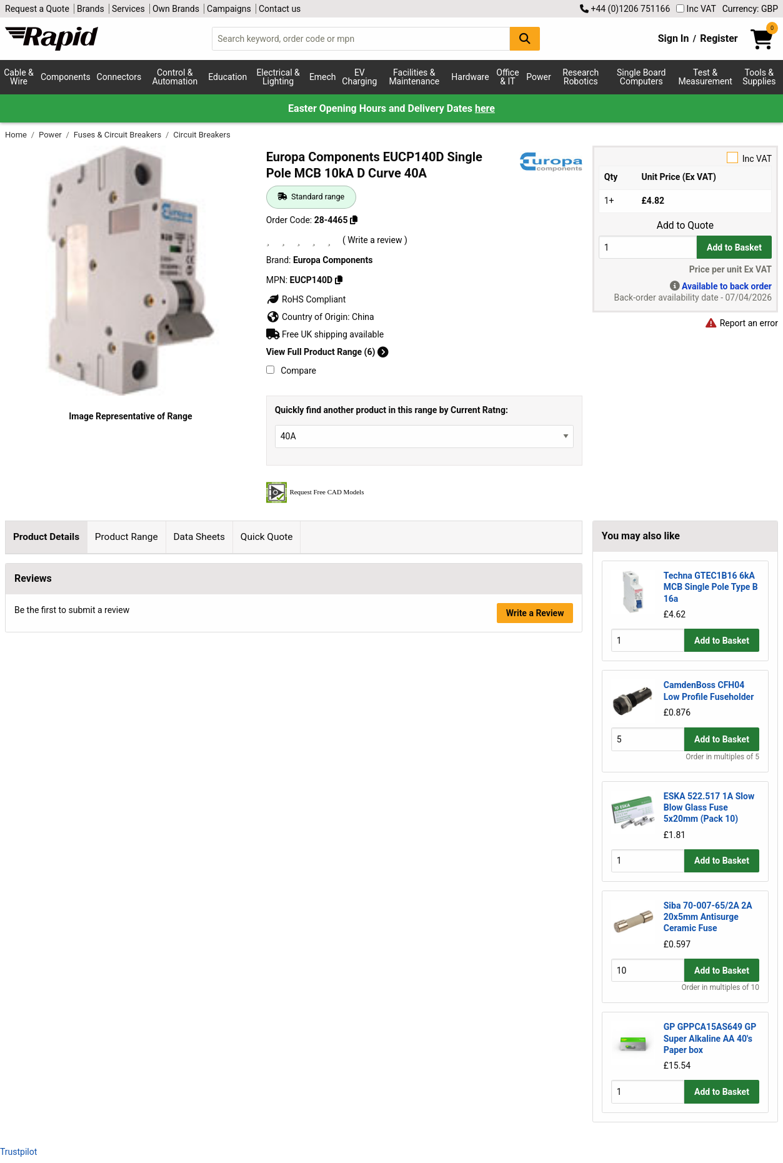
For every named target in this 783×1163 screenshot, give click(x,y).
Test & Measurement (705, 76)
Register (718, 38)
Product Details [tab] (46, 536)
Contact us (280, 9)
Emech (322, 77)
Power (538, 77)
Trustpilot (18, 1152)
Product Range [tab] (126, 536)
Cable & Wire (19, 76)
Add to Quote (685, 226)
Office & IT (507, 76)
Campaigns (229, 9)
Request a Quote (37, 9)
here (485, 108)
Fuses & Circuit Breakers (119, 134)
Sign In (673, 38)
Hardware (470, 77)
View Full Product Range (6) (327, 352)
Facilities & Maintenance (414, 76)
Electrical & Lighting (277, 76)
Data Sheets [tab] (199, 536)
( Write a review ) (374, 240)
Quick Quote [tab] (267, 536)
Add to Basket (734, 247)
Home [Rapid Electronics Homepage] (17, 134)
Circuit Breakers (201, 134)
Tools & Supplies (759, 76)
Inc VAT (696, 8)
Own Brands (175, 9)
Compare (291, 371)
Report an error (741, 323)
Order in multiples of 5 (722, 756)
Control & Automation (174, 76)
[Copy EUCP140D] (338, 280)
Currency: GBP (750, 8)
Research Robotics (580, 76)
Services (128, 9)
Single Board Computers (641, 76)
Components (66, 77)
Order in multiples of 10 (720, 987)
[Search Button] (525, 38)
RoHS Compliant (306, 299)
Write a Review (535, 822)
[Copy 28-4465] (353, 220)
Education (227, 77)
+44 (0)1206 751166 (625, 8)
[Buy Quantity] (648, 247)
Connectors (119, 77)
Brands (90, 9)
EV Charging (359, 76)
